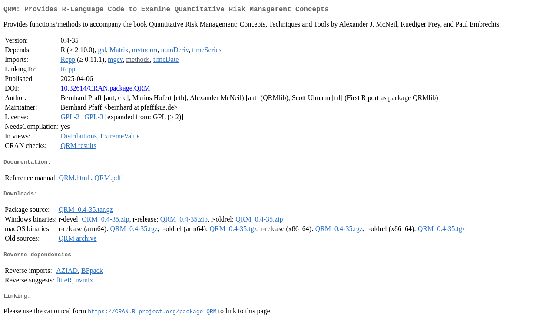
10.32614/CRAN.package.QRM (105, 90)
